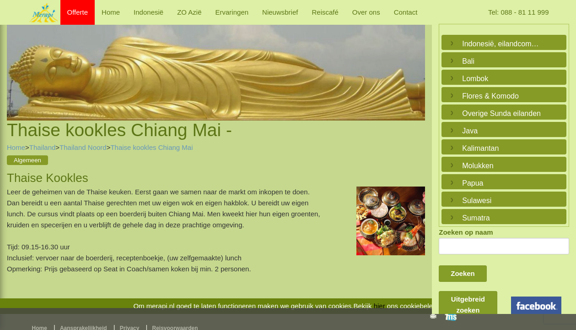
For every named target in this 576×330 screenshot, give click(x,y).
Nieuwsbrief (280, 12)
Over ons (366, 12)
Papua (472, 183)
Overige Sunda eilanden (501, 113)
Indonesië (148, 12)
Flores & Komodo (490, 96)
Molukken (477, 166)
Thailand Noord (83, 147)
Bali (468, 61)
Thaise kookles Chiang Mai (151, 147)
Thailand (42, 147)
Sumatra (476, 218)
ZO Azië (189, 12)
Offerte (77, 12)
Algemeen (27, 160)
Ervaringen (232, 12)
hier (379, 306)
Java (470, 131)
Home (111, 12)
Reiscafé (325, 12)
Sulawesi (476, 200)
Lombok (475, 78)
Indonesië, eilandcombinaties (501, 44)
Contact (406, 12)
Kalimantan (480, 148)
